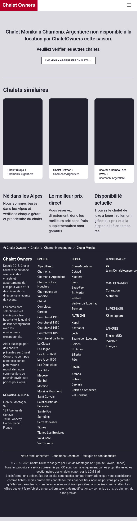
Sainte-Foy (44, 411)
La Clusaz (43, 343)
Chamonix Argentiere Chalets (68, 60)
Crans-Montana (82, 266)
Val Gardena (80, 395)
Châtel (41, 301)
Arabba (76, 374)
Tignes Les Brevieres (51, 432)
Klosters (77, 277)
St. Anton (78, 349)
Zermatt (77, 308)
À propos (112, 296)
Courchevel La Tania (50, 338)
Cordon (42, 311)
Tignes (41, 427)
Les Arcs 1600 (46, 354)
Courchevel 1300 (48, 317)
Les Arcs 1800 (46, 359)
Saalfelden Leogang (84, 338)
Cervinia (77, 384)
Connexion (113, 290)
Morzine (42, 386)
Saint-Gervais (46, 396)
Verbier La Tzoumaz (84, 303)
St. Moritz (78, 292)
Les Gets (43, 370)
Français (111, 346)
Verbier (76, 298)
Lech (75, 333)
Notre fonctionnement (35, 456)
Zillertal (76, 354)
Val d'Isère (44, 438)
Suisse (76, 259)
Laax (75, 282)
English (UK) (114, 335)
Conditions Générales (65, 456)
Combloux (44, 306)
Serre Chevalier (47, 422)
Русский (111, 341)
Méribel (42, 380)
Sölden (76, 344)
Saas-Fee (78, 287)
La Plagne (43, 349)
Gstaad (76, 271)
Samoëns (43, 416)
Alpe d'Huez (45, 266)
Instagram (114, 315)
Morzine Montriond (49, 391)
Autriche (78, 315)
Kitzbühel (78, 328)
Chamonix (44, 271)
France (42, 259)
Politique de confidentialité (99, 456)
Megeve (42, 375)
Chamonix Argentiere (51, 277)
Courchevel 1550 (48, 322)
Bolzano (77, 379)
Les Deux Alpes (47, 364)
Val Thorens (45, 443)
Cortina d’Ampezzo (84, 390)
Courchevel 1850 (48, 333)
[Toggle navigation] (129, 4)
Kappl (75, 322)
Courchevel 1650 (48, 327)
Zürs (75, 359)
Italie (76, 367)
